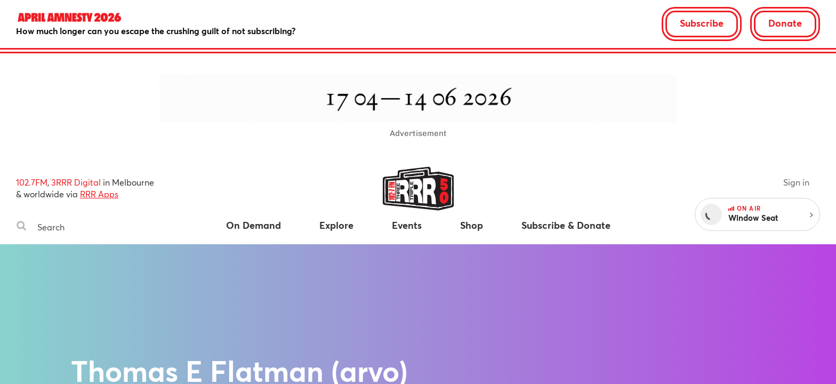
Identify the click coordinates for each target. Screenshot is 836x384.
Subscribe (702, 23)
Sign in (796, 182)
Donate (785, 23)
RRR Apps (99, 193)
